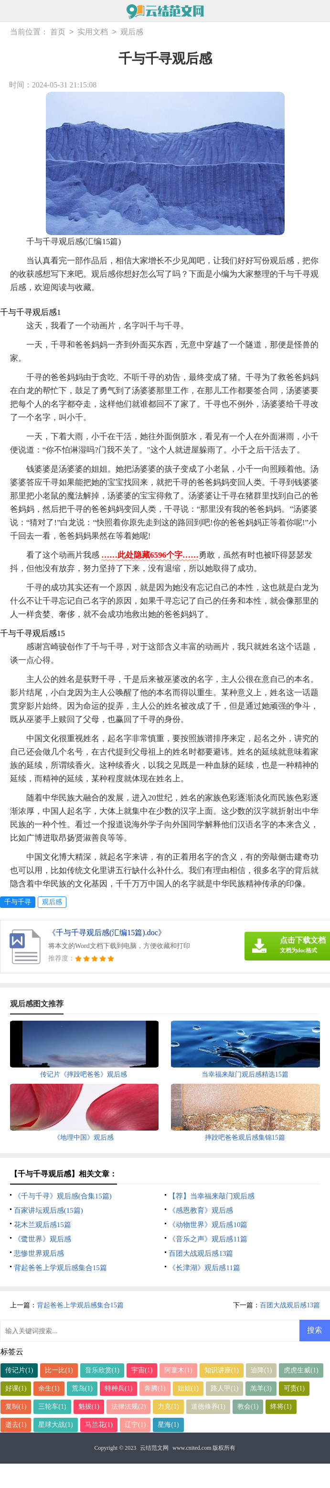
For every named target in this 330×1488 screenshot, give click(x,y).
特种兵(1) (118, 1388)
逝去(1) (15, 1424)
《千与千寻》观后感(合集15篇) (63, 1196)
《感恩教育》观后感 (201, 1210)
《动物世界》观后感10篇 (208, 1225)
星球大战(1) (55, 1424)
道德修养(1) (208, 1406)
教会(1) (247, 1406)
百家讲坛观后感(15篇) (48, 1210)
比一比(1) (59, 1370)
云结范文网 (154, 1448)
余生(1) (48, 1388)
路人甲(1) (224, 1388)
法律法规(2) (128, 1406)
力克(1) (168, 1406)
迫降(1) (261, 1370)
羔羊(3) (260, 1388)
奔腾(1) (154, 1388)
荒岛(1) (82, 1388)
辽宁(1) (135, 1424)
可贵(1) (294, 1388)
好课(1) (15, 1388)
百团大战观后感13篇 (201, 1253)
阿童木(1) (178, 1370)
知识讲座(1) (221, 1370)
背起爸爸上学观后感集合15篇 (60, 1268)
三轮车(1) (52, 1406)
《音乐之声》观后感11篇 (208, 1239)
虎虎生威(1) (301, 1370)
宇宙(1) (141, 1370)
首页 (57, 32)
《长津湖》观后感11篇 (204, 1268)
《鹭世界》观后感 (42, 1239)
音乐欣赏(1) (102, 1370)
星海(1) (168, 1424)
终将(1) (280, 1406)
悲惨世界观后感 (39, 1253)
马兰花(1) (99, 1424)
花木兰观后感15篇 (42, 1225)
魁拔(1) (88, 1406)
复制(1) (15, 1406)
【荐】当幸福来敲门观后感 (212, 1196)
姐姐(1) (188, 1388)
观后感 (131, 32)
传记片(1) (19, 1370)
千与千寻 (17, 902)
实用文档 (92, 32)
